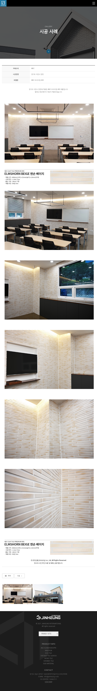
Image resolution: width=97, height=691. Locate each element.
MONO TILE (48, 658)
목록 (8, 591)
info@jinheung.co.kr (51, 677)
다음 (19, 591)
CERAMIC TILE (48, 661)
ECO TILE (48, 653)
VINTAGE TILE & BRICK (49, 656)
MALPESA (48, 650)
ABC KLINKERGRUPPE (48, 648)
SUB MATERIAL (48, 664)
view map (48, 682)
